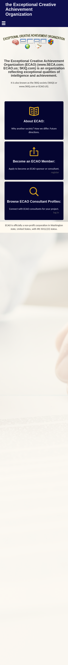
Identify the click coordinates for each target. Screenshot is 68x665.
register (55, 172)
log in (56, 212)
